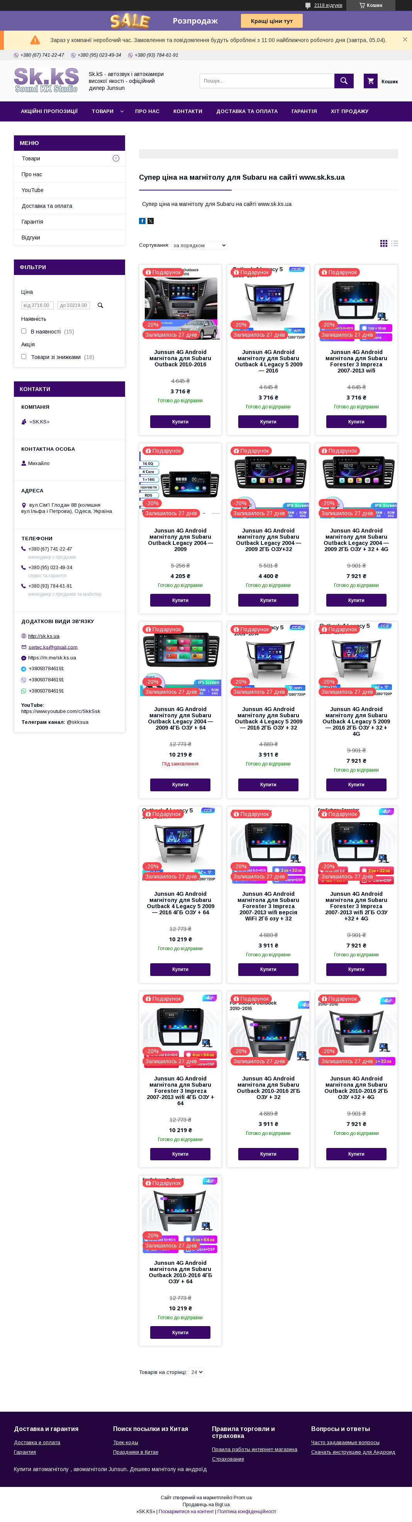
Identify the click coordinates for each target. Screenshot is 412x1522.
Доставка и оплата (37, 1442)
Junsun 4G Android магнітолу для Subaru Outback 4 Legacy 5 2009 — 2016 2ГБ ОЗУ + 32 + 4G (356, 721)
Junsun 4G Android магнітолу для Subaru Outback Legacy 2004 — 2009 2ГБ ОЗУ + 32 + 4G (356, 540)
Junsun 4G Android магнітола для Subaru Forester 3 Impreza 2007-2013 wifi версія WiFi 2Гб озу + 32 (268, 906)
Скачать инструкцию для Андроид (353, 1452)
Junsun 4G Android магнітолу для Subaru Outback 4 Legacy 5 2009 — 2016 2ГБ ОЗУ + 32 (268, 718)
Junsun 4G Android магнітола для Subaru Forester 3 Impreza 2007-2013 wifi (356, 361)
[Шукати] (344, 81)
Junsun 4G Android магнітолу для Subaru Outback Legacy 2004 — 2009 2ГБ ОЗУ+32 (268, 540)
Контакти (187, 111)
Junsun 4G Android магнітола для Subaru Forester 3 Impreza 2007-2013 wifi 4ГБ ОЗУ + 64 (180, 1090)
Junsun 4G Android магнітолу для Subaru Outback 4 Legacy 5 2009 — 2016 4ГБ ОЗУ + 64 (180, 903)
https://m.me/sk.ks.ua (52, 658)
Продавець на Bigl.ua (206, 1504)
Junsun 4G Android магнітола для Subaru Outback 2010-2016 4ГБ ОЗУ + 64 (180, 1272)
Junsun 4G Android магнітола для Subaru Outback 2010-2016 (180, 358)
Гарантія (304, 111)
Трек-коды (125, 1442)
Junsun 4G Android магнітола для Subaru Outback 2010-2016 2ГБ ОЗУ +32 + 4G (356, 1087)
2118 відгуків (328, 5)
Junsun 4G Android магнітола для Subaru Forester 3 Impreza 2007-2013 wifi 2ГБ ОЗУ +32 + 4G (356, 906)
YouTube (33, 190)
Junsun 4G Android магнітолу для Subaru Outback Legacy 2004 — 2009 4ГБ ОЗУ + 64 (180, 718)
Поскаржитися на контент (186, 1511)
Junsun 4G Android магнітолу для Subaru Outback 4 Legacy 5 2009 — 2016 (268, 361)
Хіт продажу (349, 111)
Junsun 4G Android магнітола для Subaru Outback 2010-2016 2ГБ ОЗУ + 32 (268, 1087)
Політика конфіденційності (246, 1511)
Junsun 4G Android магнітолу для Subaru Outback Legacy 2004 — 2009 (180, 540)
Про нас (147, 111)
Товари (103, 111)
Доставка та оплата (247, 111)
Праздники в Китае (135, 1452)
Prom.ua (243, 1497)
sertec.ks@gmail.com (53, 647)
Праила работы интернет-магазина (254, 1449)
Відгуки (31, 237)
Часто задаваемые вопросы (345, 1442)
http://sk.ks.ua (43, 636)
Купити (180, 422)
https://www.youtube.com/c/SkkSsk (60, 711)
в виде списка (394, 245)
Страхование (228, 1459)
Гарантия (25, 1452)
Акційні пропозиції (49, 111)
